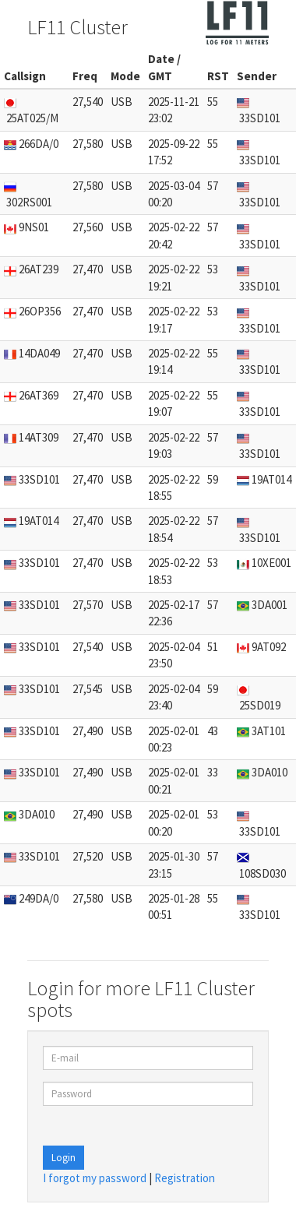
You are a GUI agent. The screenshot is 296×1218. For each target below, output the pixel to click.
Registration (184, 1177)
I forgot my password (94, 1177)
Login (63, 1157)
